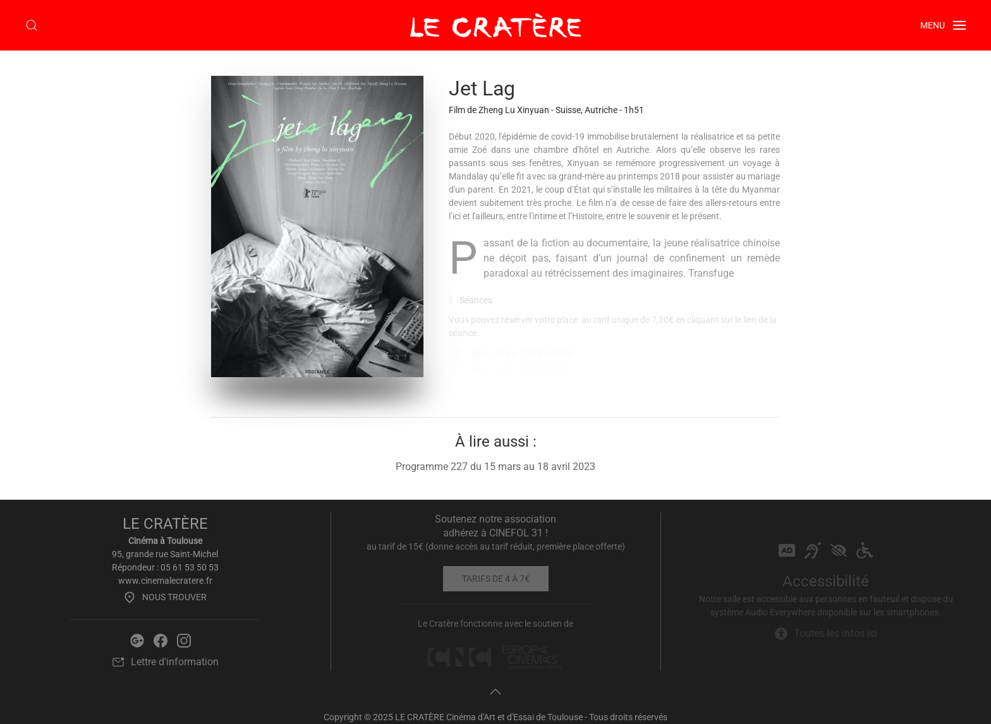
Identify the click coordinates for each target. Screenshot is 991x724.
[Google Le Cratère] (137, 640)
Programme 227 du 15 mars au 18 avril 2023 (495, 467)
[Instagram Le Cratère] (184, 640)
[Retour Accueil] (495, 25)
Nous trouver (165, 597)
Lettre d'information (165, 662)
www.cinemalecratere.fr (165, 581)
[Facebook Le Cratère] (160, 640)
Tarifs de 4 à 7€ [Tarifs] (496, 579)
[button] (31, 25)
